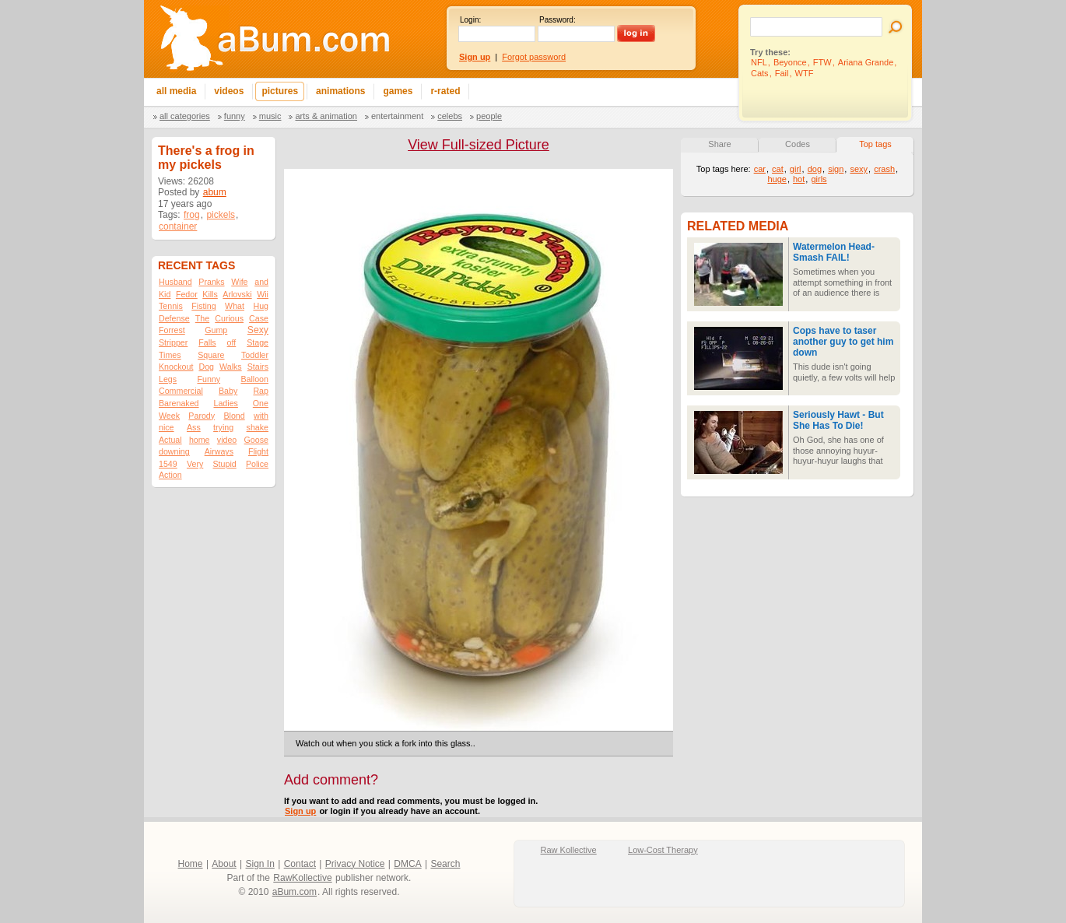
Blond (233, 415)
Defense (174, 318)
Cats (760, 73)
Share (719, 144)
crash (884, 169)
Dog (206, 366)
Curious (229, 318)
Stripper (173, 342)
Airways (219, 451)
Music (270, 116)
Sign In (260, 863)
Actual (170, 439)
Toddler (254, 355)
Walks (230, 366)
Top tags (875, 144)
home (199, 439)
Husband (175, 281)
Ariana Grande (866, 62)
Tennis (171, 306)
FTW (822, 62)
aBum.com (294, 891)
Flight (258, 451)
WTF (804, 73)
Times (170, 355)
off (232, 342)
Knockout (176, 366)
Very (195, 464)
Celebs (449, 116)
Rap (260, 390)
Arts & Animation (325, 116)
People (489, 116)
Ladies (225, 403)
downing (174, 451)
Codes (797, 144)
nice (166, 427)
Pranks (211, 281)
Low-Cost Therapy (663, 850)
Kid (164, 294)
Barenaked (179, 403)
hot (799, 179)
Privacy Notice (355, 863)
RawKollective (302, 877)
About (224, 863)
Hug (260, 306)
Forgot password (534, 56)
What (234, 306)
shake (257, 427)
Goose (256, 439)
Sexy (257, 330)
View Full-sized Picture (478, 145)
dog (815, 169)
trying (223, 427)
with (261, 415)
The (202, 318)
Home (190, 863)
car (760, 169)
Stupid (225, 464)
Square (211, 355)
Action (170, 474)
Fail (782, 73)
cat (778, 169)
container (178, 226)
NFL (759, 62)
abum (214, 192)
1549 (168, 464)
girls (818, 179)
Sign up (300, 811)
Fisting (203, 306)
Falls (207, 342)
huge (776, 179)
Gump (216, 330)
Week (169, 415)
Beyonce (790, 62)
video (227, 439)
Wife (239, 281)
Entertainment (397, 116)
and (261, 281)
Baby (228, 390)
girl (795, 169)
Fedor (187, 294)
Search (445, 863)
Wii (262, 294)
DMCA (407, 863)
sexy (859, 169)
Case (258, 318)
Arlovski (237, 294)
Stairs (257, 366)
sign (835, 169)
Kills (210, 294)
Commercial (181, 390)
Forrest (172, 330)
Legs (168, 379)
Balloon (254, 379)
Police (257, 464)
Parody (201, 415)
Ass (194, 427)
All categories (185, 116)
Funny (234, 116)
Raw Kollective (569, 850)
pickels (220, 214)
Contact (300, 863)
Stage (257, 342)
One (260, 403)
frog (192, 214)
